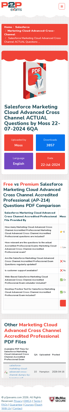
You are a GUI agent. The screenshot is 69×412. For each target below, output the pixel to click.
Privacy (18, 401)
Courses (29, 404)
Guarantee (16, 404)
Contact (17, 408)
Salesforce (22, 27)
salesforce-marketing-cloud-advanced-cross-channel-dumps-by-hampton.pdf (19, 372)
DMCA (27, 401)
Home (8, 27)
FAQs (4, 404)
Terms (37, 401)
